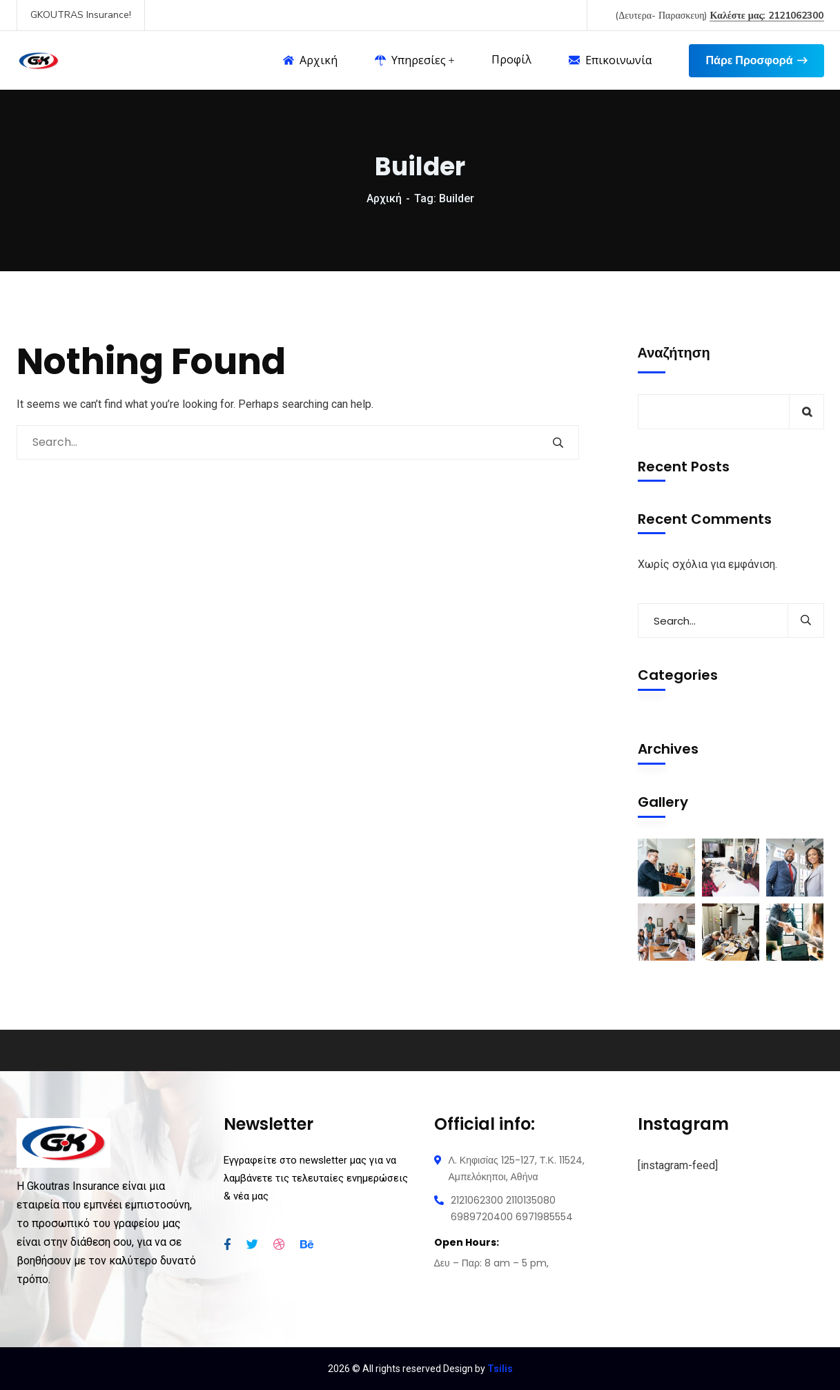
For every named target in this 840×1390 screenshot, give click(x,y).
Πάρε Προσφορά (756, 60)
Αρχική (384, 198)
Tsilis (500, 1368)
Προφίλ (511, 60)
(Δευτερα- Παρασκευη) (719, 15)
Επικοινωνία (610, 60)
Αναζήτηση (674, 352)
